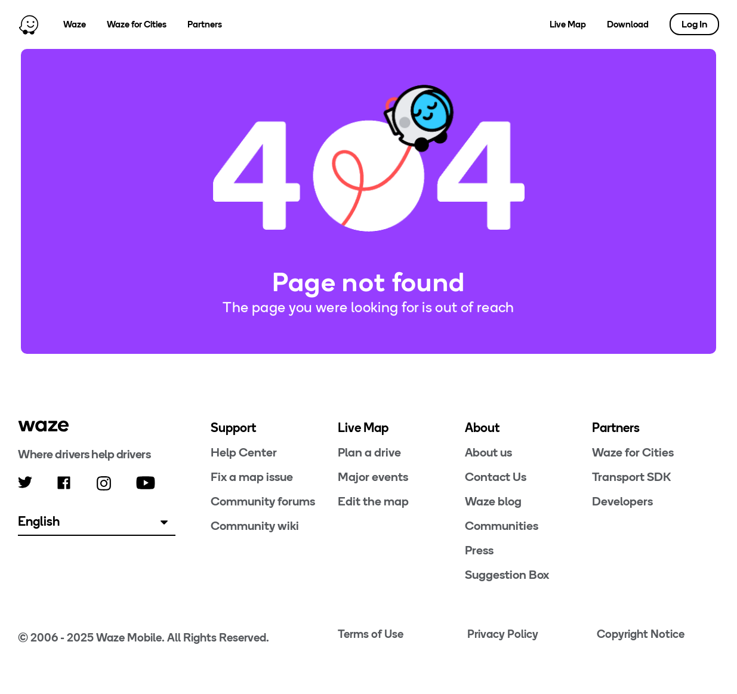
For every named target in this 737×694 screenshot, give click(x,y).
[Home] (28, 24)
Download (628, 24)
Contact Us (495, 477)
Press (479, 550)
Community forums (263, 501)
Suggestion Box (507, 574)
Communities (501, 526)
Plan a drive (369, 452)
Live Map (568, 24)
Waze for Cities (136, 24)
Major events (373, 477)
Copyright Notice (640, 634)
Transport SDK (631, 477)
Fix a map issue (252, 477)
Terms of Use (370, 634)
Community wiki (255, 526)
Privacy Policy (502, 634)
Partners (204, 24)
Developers (622, 501)
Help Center (244, 452)
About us (488, 452)
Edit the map (373, 501)
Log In (694, 24)
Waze (74, 24)
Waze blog (493, 501)
